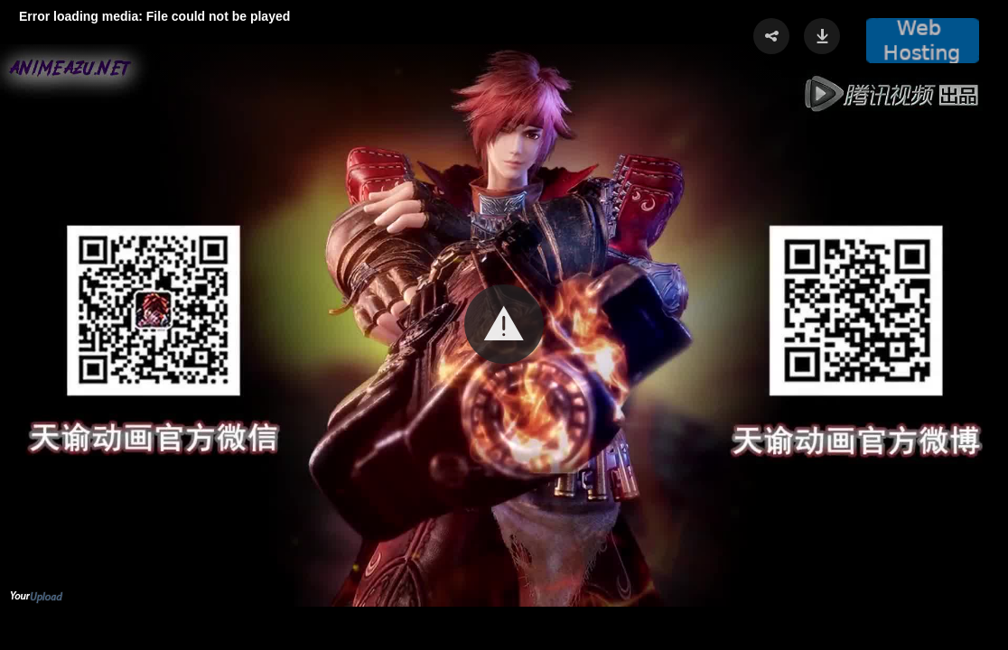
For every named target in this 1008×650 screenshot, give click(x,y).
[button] (504, 324)
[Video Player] (504, 325)
